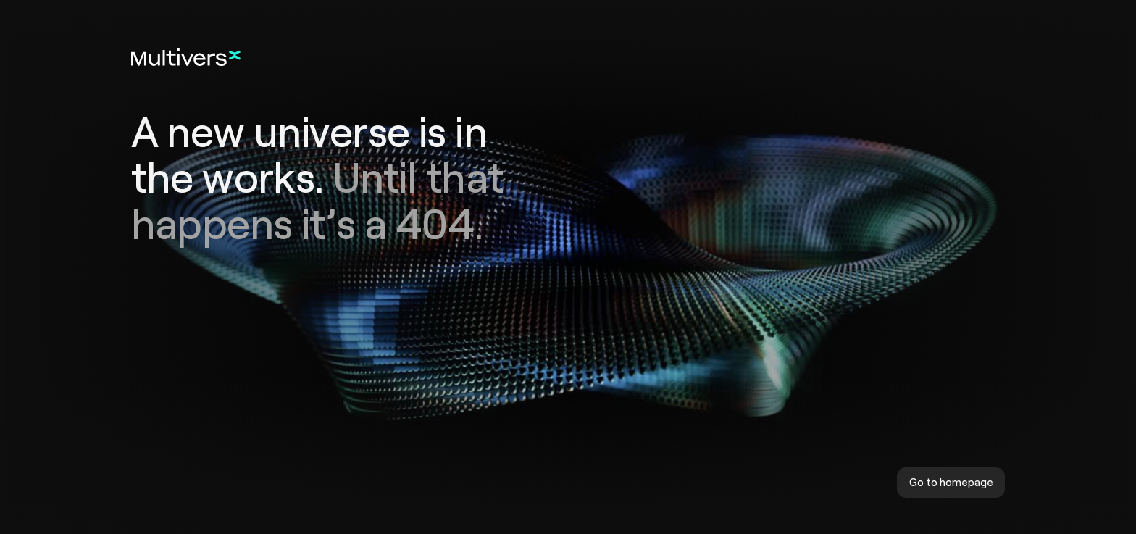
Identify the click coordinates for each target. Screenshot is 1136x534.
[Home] (186, 57)
